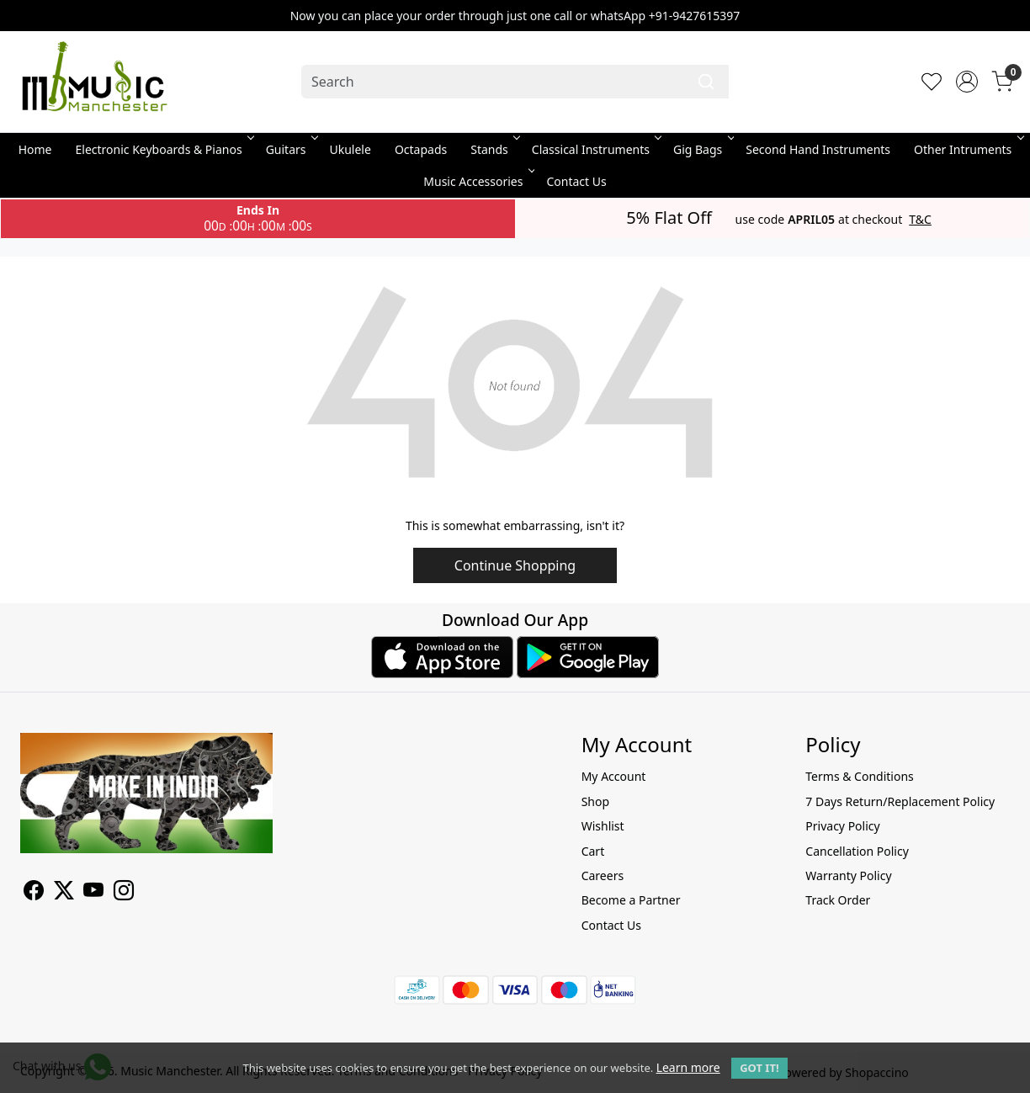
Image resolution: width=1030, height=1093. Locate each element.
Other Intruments (967, 149)
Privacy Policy (842, 826)
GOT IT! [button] (759, 1067)
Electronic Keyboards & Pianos (164, 149)
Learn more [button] (688, 1067)
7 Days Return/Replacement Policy (900, 801)
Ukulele (350, 149)
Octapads (421, 149)
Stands (494, 149)
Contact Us (576, 181)
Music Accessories (477, 181)
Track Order (837, 900)
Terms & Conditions (859, 776)
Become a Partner (631, 900)
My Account (613, 776)
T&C (920, 219)
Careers (602, 875)
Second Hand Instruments (818, 149)
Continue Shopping (515, 565)
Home (35, 149)
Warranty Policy (848, 875)
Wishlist (602, 826)
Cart (593, 851)
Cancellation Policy (857, 851)
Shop (595, 801)
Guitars (291, 149)
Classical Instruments (595, 149)
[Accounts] (967, 82)
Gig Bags (702, 149)
